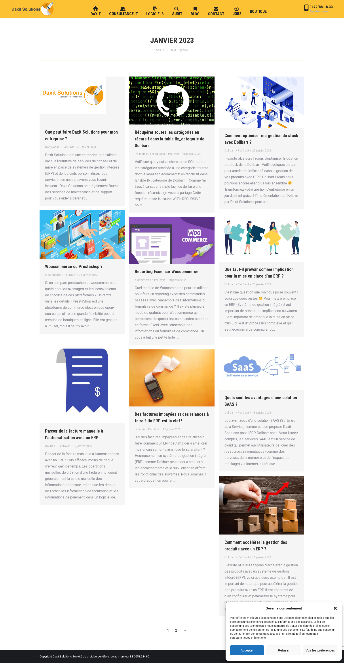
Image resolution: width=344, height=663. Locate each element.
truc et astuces (155, 153)
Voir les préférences (320, 650)
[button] (335, 608)
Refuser (284, 650)
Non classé (52, 147)
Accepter (247, 650)
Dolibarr (140, 153)
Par (68, 147)
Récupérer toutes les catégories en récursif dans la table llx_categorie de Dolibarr (169, 139)
